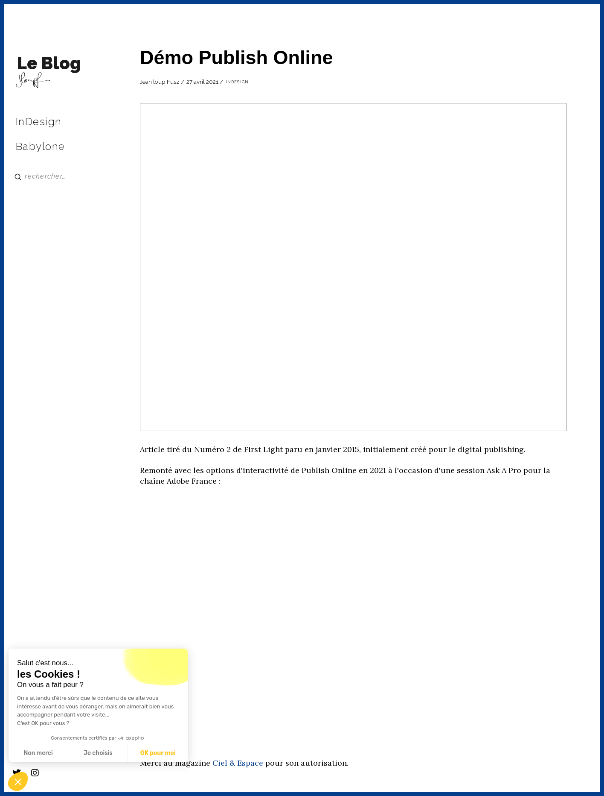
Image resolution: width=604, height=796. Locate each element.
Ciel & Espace (237, 763)
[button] (18, 781)
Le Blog (49, 63)
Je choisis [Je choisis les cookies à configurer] (98, 753)
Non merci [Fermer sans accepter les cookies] (37, 753)
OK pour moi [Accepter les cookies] (158, 753)
